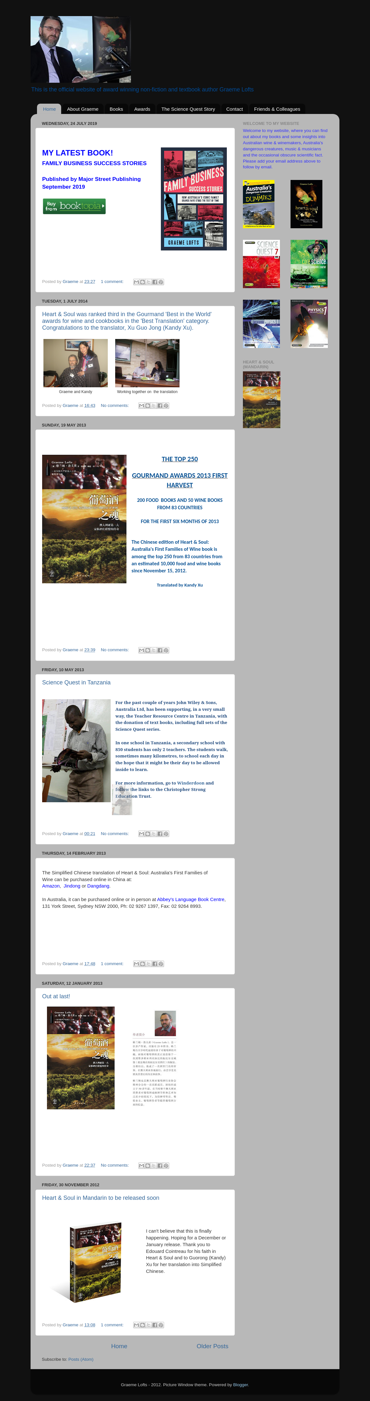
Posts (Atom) (81, 1359)
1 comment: (113, 281)
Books (116, 109)
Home (49, 109)
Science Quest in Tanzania (76, 682)
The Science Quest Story (188, 109)
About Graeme (83, 109)
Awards (142, 109)
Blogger (240, 1384)
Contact (234, 109)
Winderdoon (191, 783)
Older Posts (212, 1346)
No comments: (115, 405)
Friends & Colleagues (277, 109)
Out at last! (56, 996)
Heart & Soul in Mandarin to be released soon (100, 1198)
